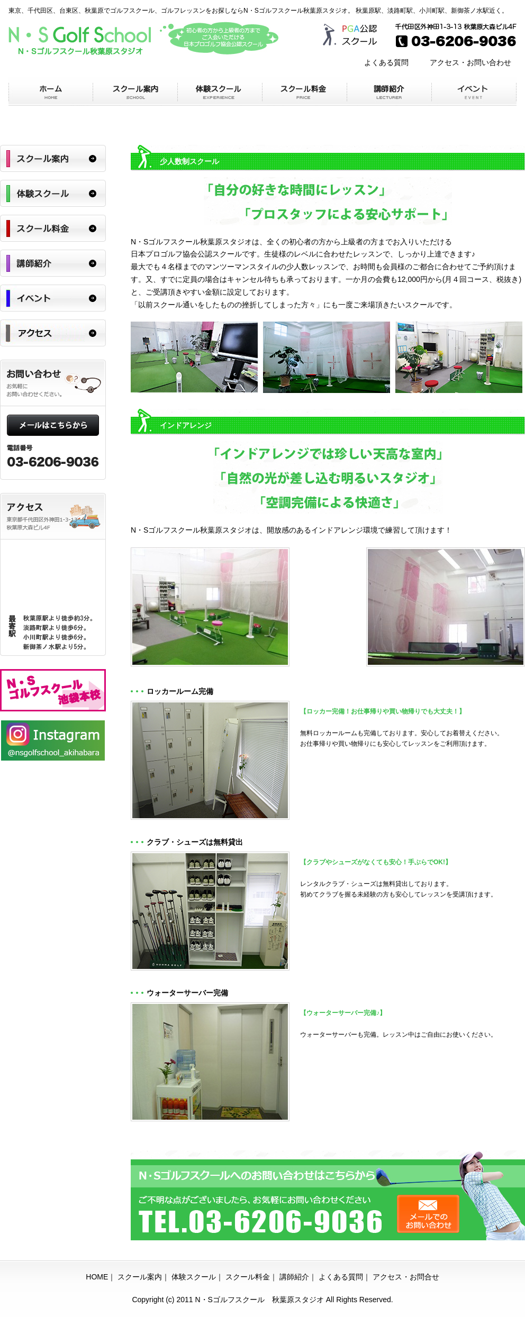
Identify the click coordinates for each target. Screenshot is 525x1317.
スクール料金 (247, 1277)
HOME (97, 1277)
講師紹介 (294, 1277)
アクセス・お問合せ (406, 1277)
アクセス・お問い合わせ (470, 62)
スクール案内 (139, 1277)
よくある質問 (386, 62)
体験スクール (193, 1277)
